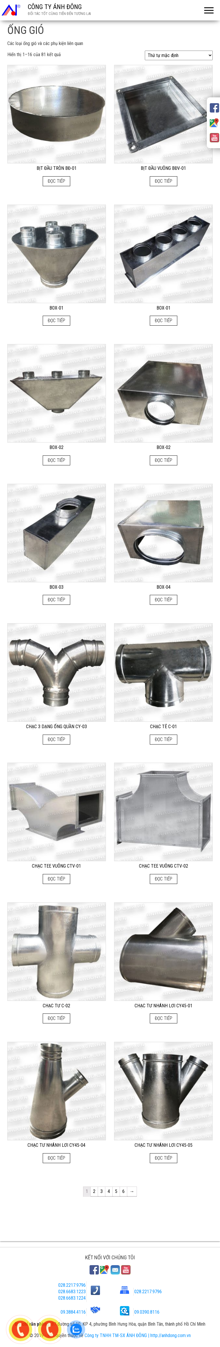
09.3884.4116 (73, 1312)
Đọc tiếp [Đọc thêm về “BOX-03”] (56, 599)
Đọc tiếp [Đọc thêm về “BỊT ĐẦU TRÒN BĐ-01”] (56, 181)
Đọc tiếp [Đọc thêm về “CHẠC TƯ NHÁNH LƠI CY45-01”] (163, 1018)
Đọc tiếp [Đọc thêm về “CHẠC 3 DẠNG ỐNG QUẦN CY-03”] (56, 739)
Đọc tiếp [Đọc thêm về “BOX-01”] (56, 320)
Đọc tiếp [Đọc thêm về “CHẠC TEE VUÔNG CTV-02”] (163, 879)
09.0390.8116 (146, 1312)
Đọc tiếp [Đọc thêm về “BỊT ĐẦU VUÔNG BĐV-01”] (163, 181)
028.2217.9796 (72, 1285)
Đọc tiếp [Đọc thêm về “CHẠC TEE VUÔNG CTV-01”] (56, 879)
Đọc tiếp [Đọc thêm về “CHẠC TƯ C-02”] (56, 1018)
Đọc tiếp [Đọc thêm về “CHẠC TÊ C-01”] (163, 739)
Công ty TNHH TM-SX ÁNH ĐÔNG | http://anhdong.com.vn (138, 1335)
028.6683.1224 (72, 1298)
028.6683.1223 (72, 1291)
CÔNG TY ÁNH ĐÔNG (55, 7)
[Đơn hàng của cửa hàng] (179, 55)
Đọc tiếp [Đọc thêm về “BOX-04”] (163, 599)
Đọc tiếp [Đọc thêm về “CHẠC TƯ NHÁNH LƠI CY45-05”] (163, 1158)
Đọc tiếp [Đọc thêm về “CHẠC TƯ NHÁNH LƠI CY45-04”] (56, 1158)
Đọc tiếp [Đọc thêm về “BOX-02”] (56, 460)
